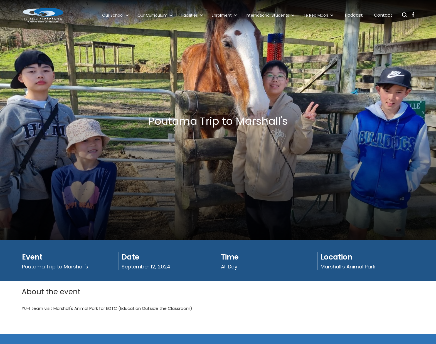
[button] (117, 15)
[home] (43, 15)
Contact (383, 15)
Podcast (354, 15)
